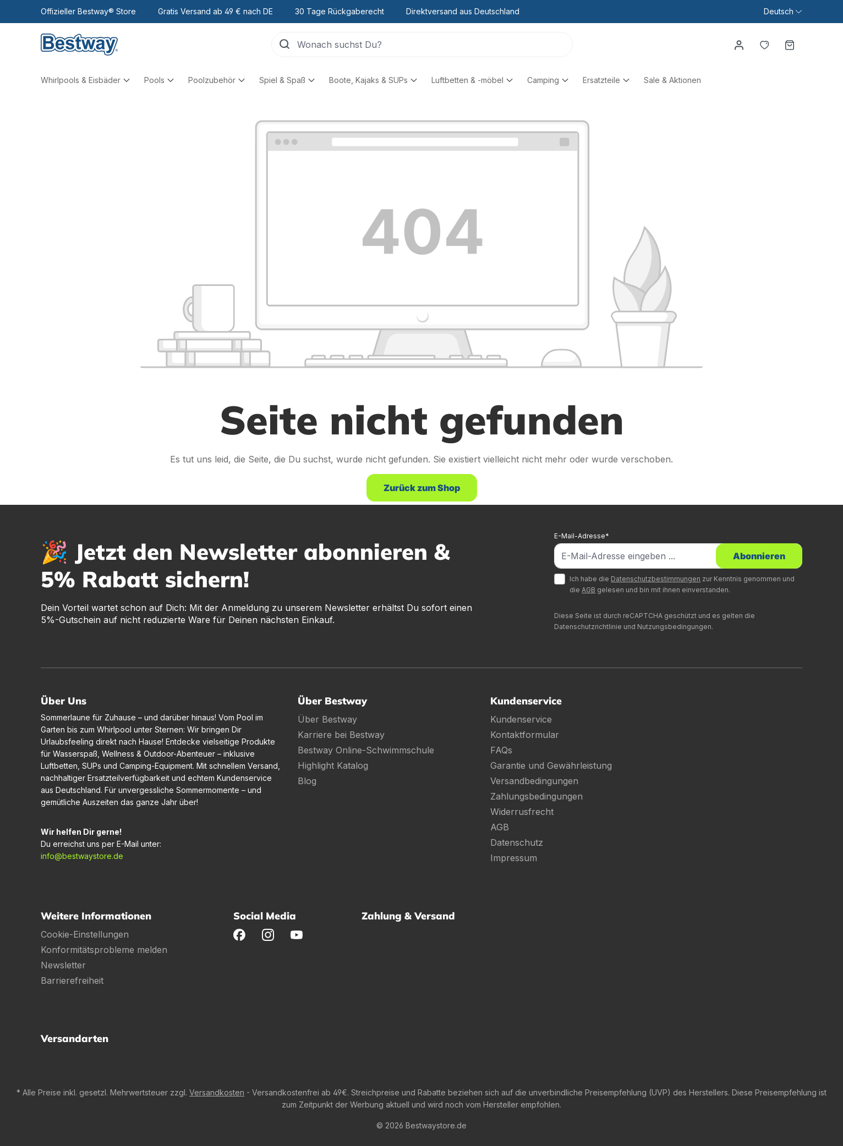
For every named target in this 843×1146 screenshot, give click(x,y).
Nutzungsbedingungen (674, 626)
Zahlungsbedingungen (536, 796)
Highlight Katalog (333, 765)
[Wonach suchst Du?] (434, 44)
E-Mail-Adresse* (581, 536)
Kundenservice (521, 719)
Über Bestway (327, 719)
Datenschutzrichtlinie (588, 626)
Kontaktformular (524, 734)
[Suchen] (284, 44)
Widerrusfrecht (522, 811)
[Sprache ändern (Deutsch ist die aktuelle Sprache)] (782, 12)
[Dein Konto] (739, 44)
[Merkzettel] (764, 44)
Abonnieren (759, 555)
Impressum (513, 857)
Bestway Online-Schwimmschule (366, 750)
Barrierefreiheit (72, 980)
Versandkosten (216, 1092)
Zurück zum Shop (422, 487)
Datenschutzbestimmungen (655, 579)
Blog (307, 780)
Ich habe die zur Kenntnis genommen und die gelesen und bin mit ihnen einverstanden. (682, 584)
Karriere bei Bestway (341, 734)
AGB (588, 590)
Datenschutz (516, 842)
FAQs (501, 750)
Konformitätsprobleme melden (104, 949)
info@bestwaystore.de (82, 856)
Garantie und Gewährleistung (551, 765)
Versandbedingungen (534, 780)
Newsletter (63, 965)
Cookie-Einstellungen (85, 934)
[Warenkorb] (789, 44)
